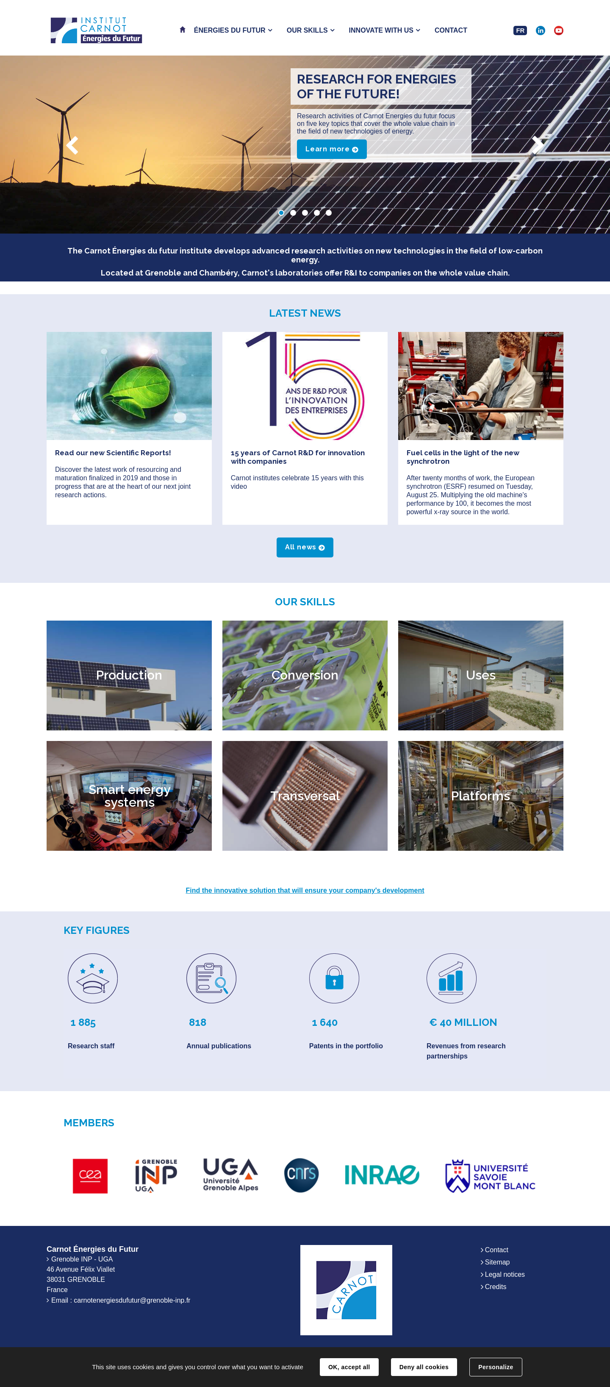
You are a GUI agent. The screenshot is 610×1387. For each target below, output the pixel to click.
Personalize (495, 1367)
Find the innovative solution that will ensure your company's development (305, 890)
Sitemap (497, 1262)
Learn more (327, 149)
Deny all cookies (424, 1367)
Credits (496, 1286)
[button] (233, 30)
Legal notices (505, 1274)
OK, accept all (349, 1367)
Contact (496, 1249)
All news (300, 547)
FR (520, 30)
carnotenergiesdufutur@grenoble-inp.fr (132, 1300)
